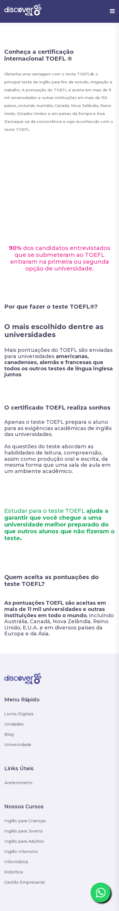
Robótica (13, 872)
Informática (16, 861)
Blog (9, 734)
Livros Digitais (19, 713)
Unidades (14, 724)
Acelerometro (18, 782)
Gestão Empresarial (24, 882)
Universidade (17, 744)
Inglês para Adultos (24, 841)
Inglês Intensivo (21, 851)
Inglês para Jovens (23, 831)
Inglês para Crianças (25, 820)
